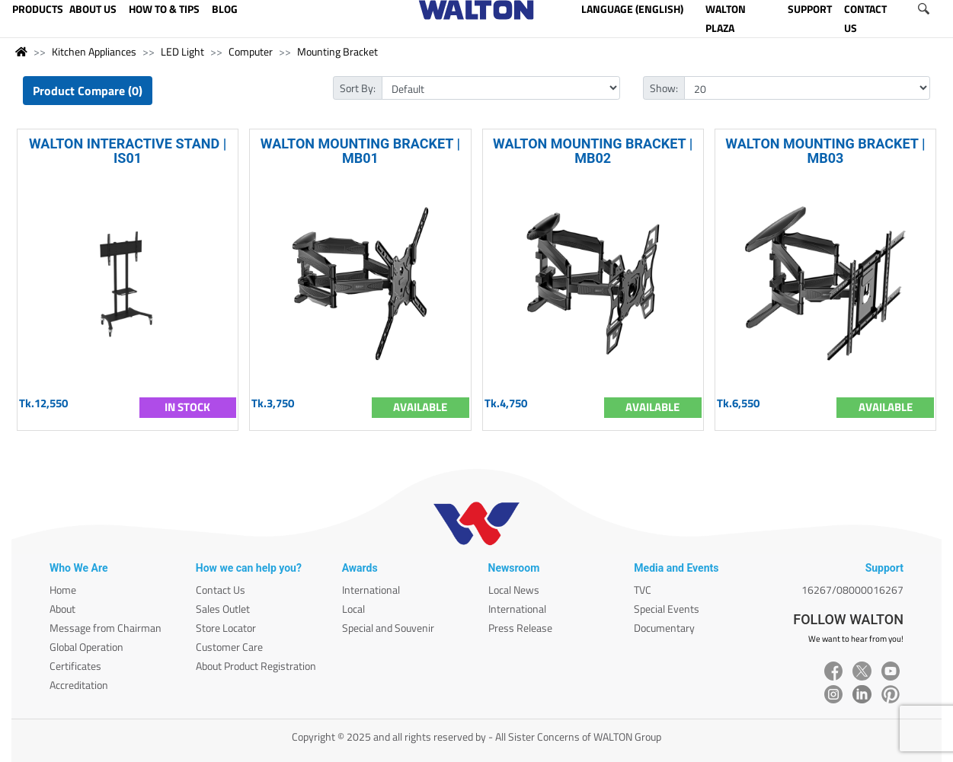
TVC (642, 590)
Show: (664, 88)
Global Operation (86, 647)
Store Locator (226, 628)
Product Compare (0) (87, 90)
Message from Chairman (105, 628)
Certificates (75, 666)
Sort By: (358, 88)
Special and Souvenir (388, 628)
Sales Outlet (223, 609)
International (371, 590)
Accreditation (79, 685)
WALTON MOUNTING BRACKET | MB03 (825, 151)
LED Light (182, 51)
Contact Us (220, 590)
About (62, 609)
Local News (513, 590)
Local (353, 609)
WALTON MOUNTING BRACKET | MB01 (360, 151)
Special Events (666, 609)
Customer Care (229, 647)
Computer (251, 51)
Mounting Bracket (337, 51)
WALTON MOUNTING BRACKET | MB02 (592, 151)
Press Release (520, 628)
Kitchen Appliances (94, 51)
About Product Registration (256, 666)
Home (63, 590)
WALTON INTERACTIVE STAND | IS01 (127, 151)
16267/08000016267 (852, 590)
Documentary (664, 628)
